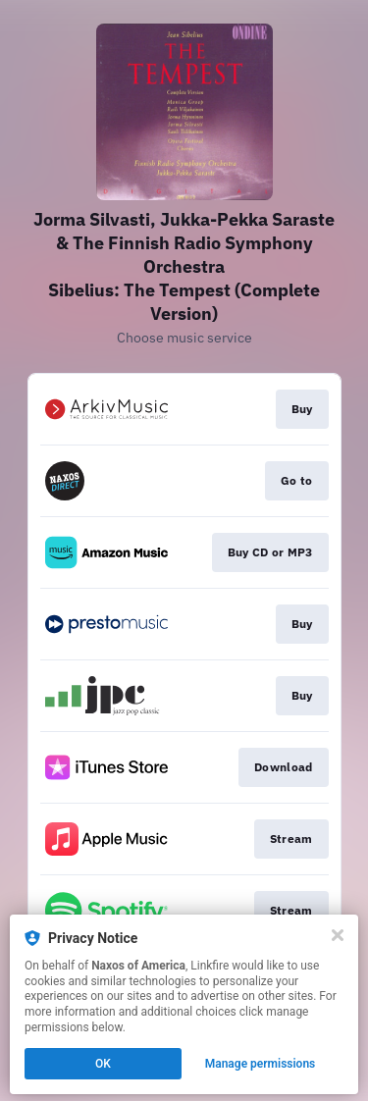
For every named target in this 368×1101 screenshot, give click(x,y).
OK (103, 1064)
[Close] (337, 935)
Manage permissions (260, 1064)
